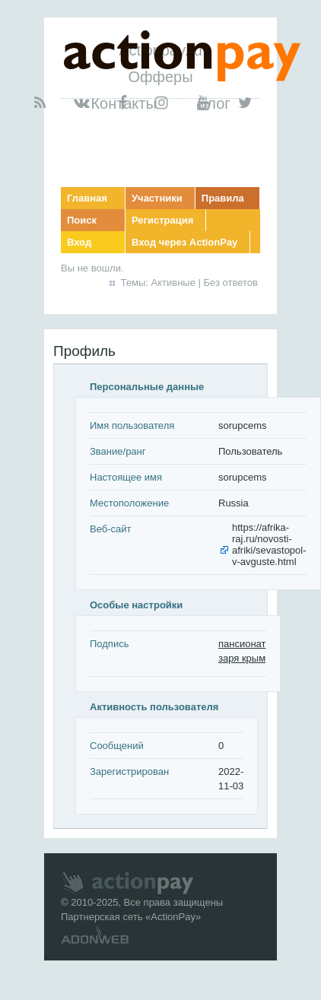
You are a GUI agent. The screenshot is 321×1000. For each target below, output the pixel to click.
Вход (79, 242)
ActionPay (173, 916)
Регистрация (162, 220)
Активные (173, 282)
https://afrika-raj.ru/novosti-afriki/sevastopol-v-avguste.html (269, 544)
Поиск (82, 220)
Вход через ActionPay (184, 242)
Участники (157, 198)
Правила (223, 198)
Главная (87, 198)
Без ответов (231, 282)
